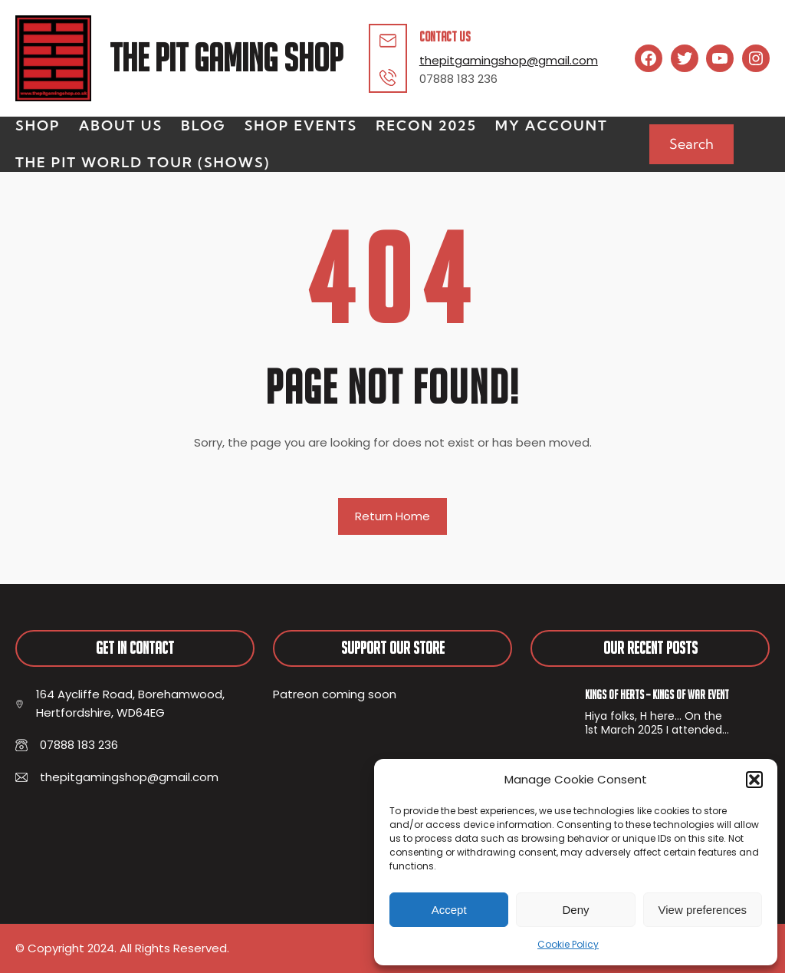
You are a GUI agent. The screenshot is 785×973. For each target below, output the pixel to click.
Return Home (392, 516)
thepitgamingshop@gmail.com (508, 60)
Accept (449, 909)
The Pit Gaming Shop (226, 58)
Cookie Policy (568, 944)
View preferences (703, 909)
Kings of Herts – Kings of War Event (657, 694)
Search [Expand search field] (691, 144)
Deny (575, 909)
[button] (754, 779)
